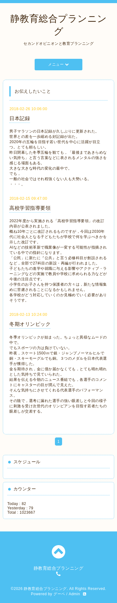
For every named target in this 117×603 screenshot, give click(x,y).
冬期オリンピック (30, 324)
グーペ (59, 594)
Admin (74, 594)
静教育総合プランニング (45, 589)
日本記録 (19, 118)
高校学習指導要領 (30, 208)
